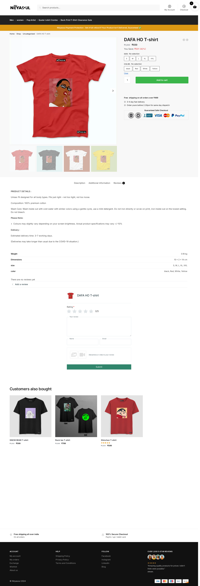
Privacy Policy (62, 558)
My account (15, 554)
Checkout (184, 8)
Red (136, 67)
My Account (169, 8)
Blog (104, 565)
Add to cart (162, 78)
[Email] (115, 340)
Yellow (155, 67)
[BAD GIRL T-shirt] (187, 38)
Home (12, 32)
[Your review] (99, 325)
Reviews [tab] (119, 181)
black (128, 67)
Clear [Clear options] (126, 72)
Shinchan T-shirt (108, 438)
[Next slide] (113, 89)
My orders (14, 558)
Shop (18, 32)
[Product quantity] (127, 78)
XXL (152, 57)
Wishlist (13, 565)
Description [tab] (79, 181)
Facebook (106, 554)
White (145, 67)
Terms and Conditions (66, 561)
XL (145, 57)
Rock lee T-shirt (62, 438)
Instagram (106, 558)
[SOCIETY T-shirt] (184, 38)
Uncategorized (29, 32)
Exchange (14, 561)
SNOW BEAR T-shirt (19, 438)
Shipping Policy (63, 554)
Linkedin (105, 561)
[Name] (82, 340)
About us (14, 568)
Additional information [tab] (99, 181)
